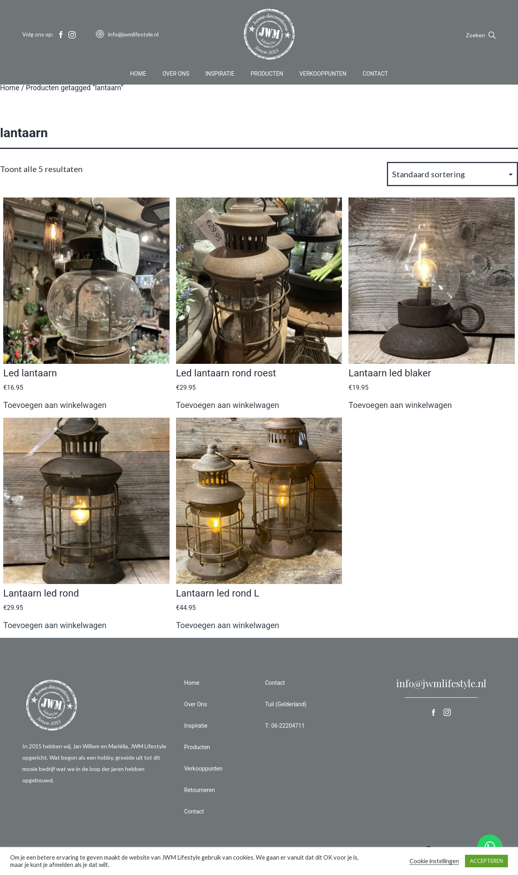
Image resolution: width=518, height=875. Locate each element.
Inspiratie (220, 74)
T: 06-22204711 (285, 725)
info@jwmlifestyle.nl (441, 683)
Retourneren (199, 790)
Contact (375, 74)
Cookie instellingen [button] (434, 861)
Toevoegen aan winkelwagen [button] (54, 405)
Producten (267, 74)
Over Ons (175, 74)
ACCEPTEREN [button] (486, 861)
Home (138, 74)
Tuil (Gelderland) (285, 704)
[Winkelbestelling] (452, 174)
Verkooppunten (322, 74)
